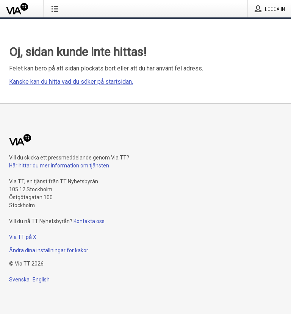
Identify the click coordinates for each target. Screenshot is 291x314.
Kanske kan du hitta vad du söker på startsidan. (71, 81)
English (41, 280)
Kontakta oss (89, 221)
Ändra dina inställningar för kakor (48, 250)
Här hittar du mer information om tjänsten (59, 165)
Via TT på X (22, 237)
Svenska (19, 280)
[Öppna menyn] (56, 8)
